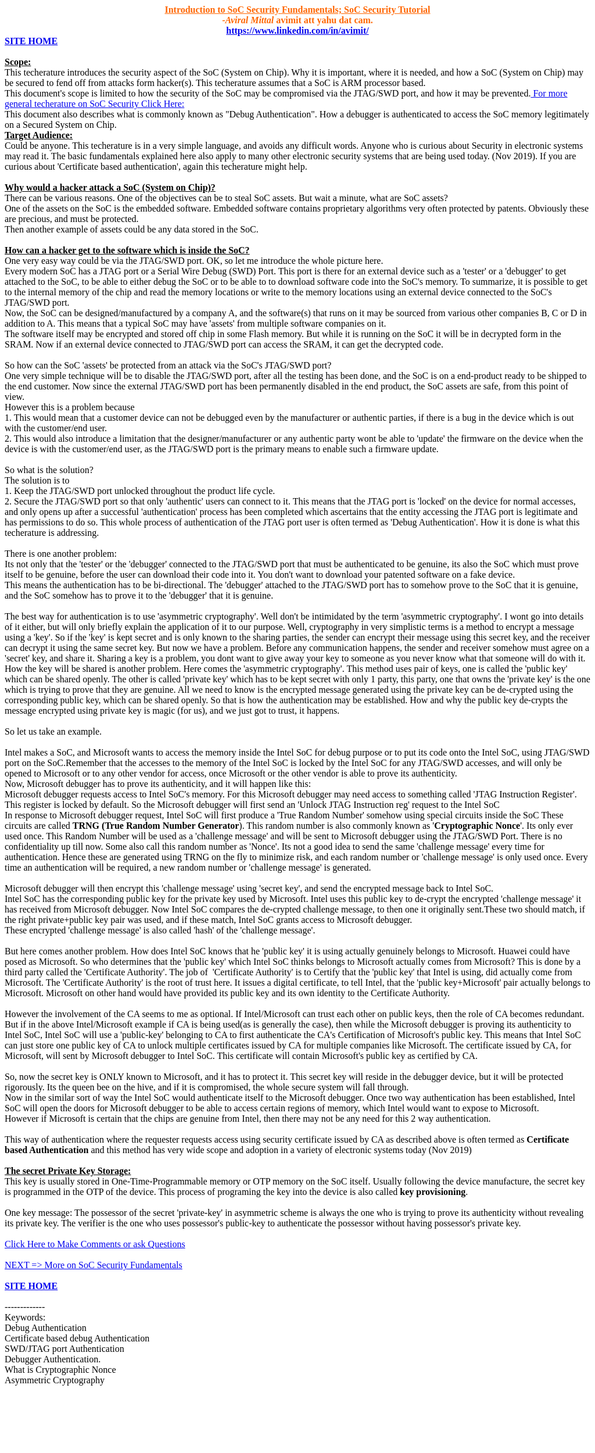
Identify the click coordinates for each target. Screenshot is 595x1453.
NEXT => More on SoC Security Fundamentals (93, 1265)
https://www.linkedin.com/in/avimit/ (297, 30)
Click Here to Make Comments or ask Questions (95, 1244)
